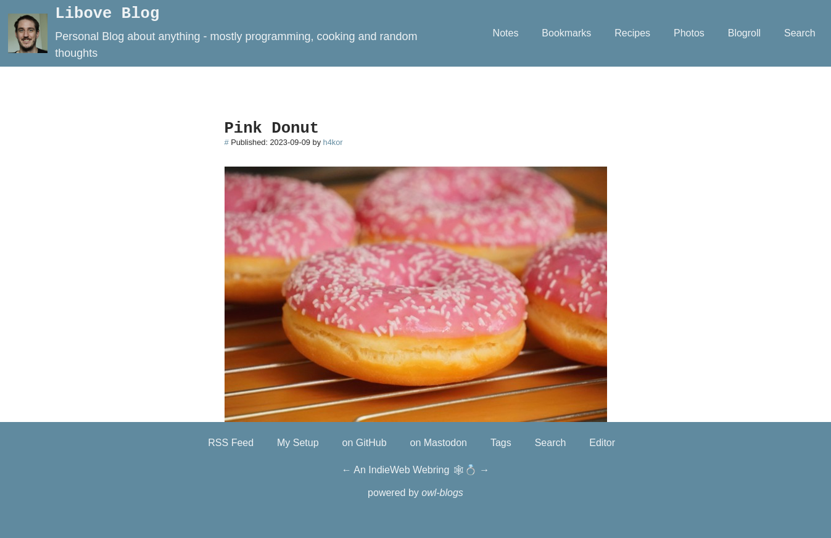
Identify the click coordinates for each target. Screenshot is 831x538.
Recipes (632, 33)
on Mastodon (439, 442)
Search (800, 33)
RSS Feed (231, 442)
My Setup (298, 442)
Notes (506, 33)
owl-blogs (442, 492)
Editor (602, 442)
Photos (689, 33)
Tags (500, 442)
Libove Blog (107, 14)
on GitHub (364, 442)
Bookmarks (566, 33)
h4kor (333, 142)
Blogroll (744, 33)
